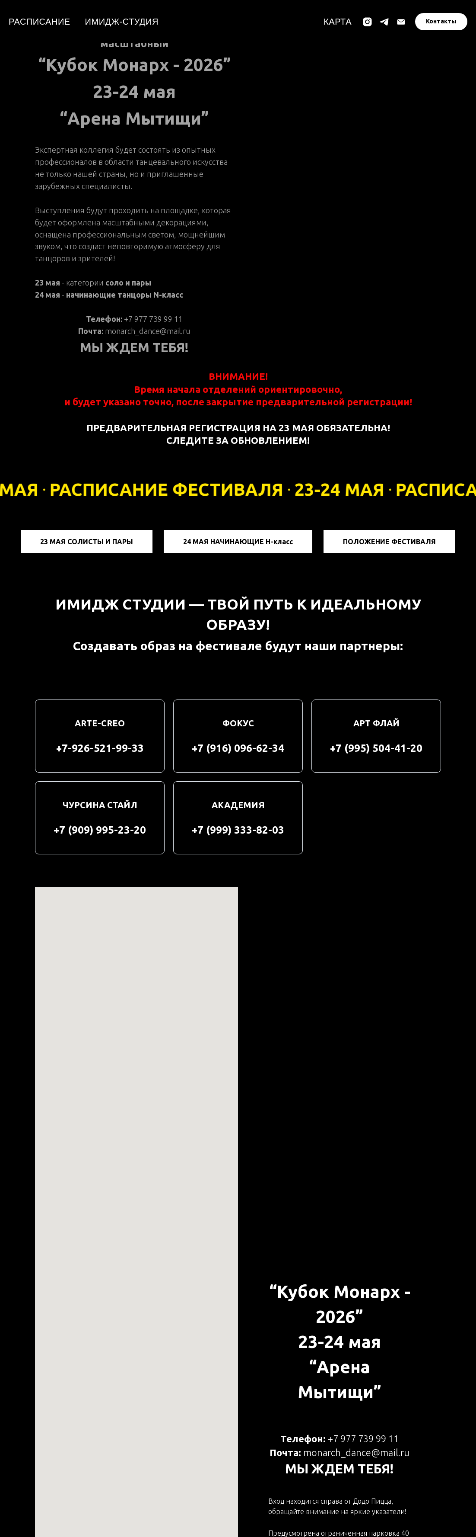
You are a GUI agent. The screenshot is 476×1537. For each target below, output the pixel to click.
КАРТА (338, 21)
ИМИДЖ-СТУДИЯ (122, 21)
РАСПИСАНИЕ (39, 21)
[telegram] (384, 21)
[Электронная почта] (401, 21)
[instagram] (367, 21)
